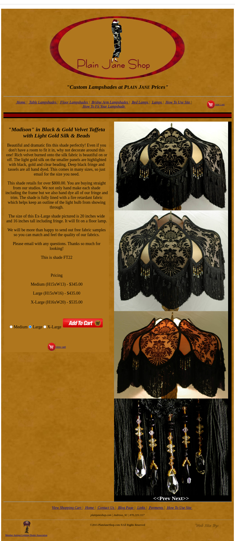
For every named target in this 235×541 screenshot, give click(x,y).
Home (21, 102)
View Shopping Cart (67, 508)
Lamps (157, 102)
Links (141, 508)
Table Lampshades (42, 102)
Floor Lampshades (74, 102)
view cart (220, 104)
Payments (156, 508)
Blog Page (125, 508)
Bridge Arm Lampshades (110, 102)
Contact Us (106, 508)
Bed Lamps (140, 102)
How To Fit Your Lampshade (104, 106)
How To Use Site (178, 102)
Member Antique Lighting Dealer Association (26, 535)
